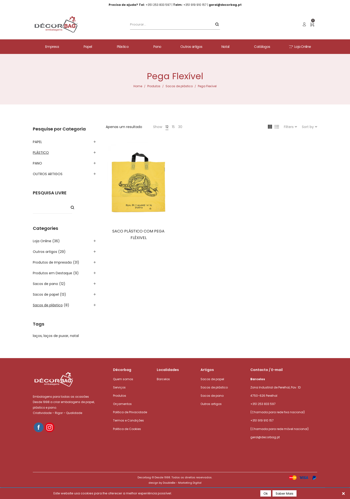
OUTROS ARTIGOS (47, 174)
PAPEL (37, 141)
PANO (37, 163)
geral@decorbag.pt (265, 437)
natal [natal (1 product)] (74, 335)
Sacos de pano (45, 283)
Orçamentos (122, 404)
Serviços (119, 387)
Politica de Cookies (127, 429)
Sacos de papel (46, 294)
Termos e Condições (128, 420)
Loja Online (42, 241)
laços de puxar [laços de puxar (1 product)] (56, 335)
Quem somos (123, 379)
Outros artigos (45, 251)
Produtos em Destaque (52, 273)
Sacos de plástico (179, 86)
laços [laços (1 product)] (37, 335)
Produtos (153, 86)
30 (180, 126)
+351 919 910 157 (262, 420)
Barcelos (163, 379)
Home (137, 86)
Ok (265, 493)
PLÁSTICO (41, 152)
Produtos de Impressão (52, 262)
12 (167, 126)
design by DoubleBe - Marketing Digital (175, 483)
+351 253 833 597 (263, 404)
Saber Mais (284, 493)
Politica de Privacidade (130, 412)
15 (173, 126)
